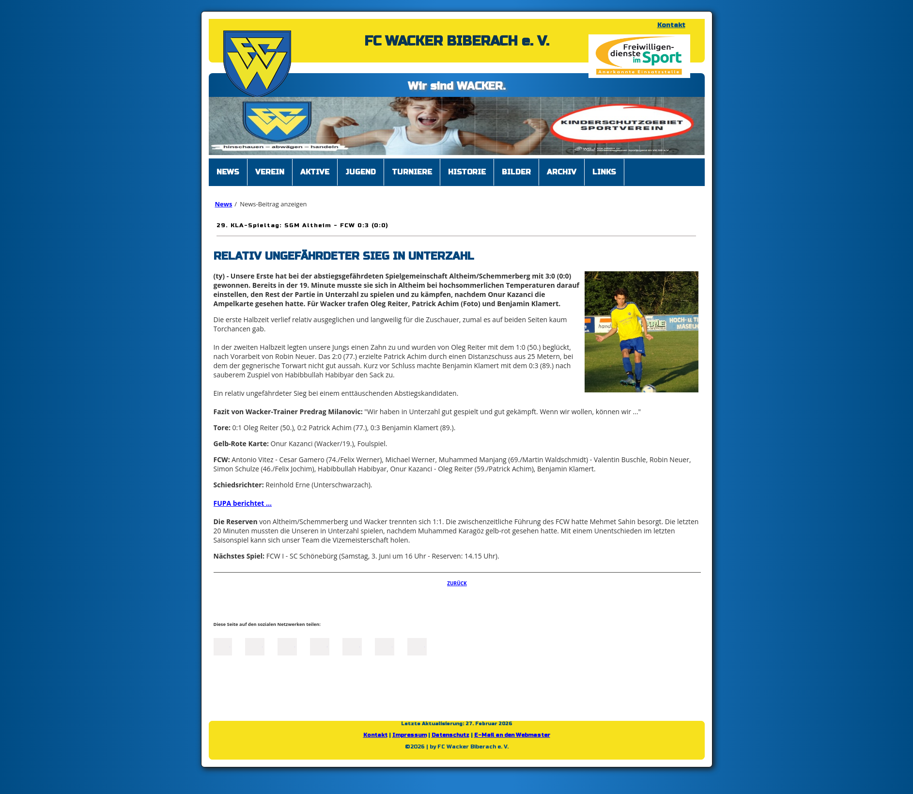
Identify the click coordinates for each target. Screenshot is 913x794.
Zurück (457, 583)
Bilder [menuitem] (516, 172)
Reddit (417, 646)
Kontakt (671, 25)
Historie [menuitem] (467, 172)
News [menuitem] (228, 172)
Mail (352, 646)
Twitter (255, 646)
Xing (319, 646)
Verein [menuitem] (269, 172)
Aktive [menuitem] (314, 172)
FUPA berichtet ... (243, 503)
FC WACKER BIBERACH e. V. (456, 41)
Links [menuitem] (604, 172)
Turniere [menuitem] (412, 172)
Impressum (409, 735)
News (223, 204)
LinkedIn (287, 646)
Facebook (222, 646)
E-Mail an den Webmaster (512, 735)
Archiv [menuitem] (561, 172)
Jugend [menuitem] (360, 172)
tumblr (384, 646)
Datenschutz (450, 735)
